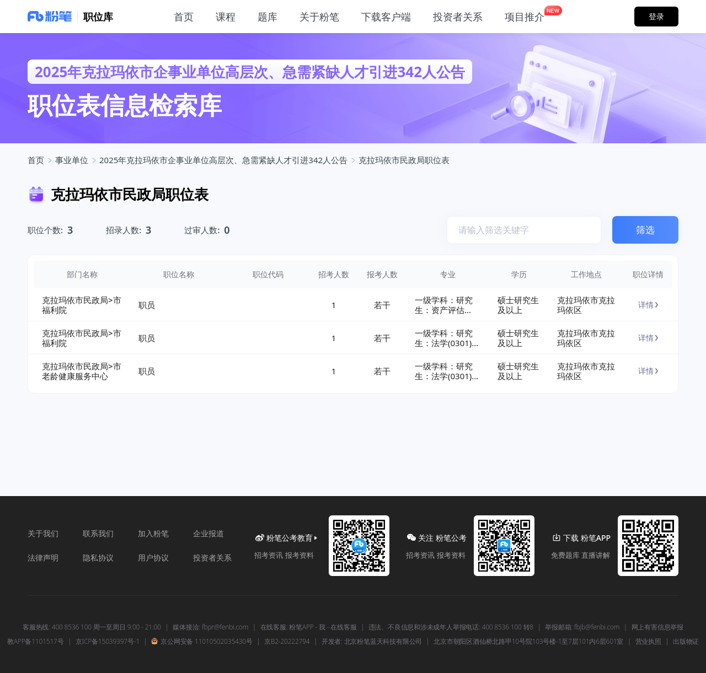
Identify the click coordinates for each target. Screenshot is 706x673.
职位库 (98, 16)
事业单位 (71, 159)
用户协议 (153, 557)
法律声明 (43, 557)
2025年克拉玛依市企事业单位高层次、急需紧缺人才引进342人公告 (223, 159)
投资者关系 (212, 557)
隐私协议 (98, 557)
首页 (36, 159)
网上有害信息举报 (657, 627)
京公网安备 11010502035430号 (201, 641)
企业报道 (208, 533)
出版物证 (686, 641)
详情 (648, 304)
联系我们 (98, 533)
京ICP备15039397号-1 (108, 641)
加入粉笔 (153, 533)
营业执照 (648, 641)
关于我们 (43, 533)
